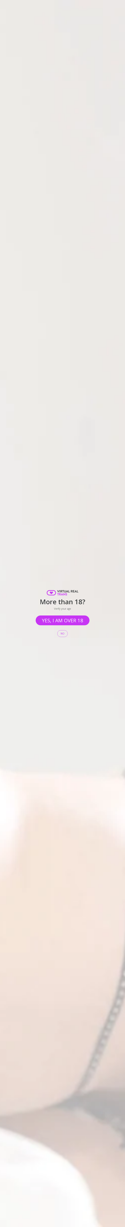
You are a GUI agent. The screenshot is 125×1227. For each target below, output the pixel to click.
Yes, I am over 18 (62, 620)
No (62, 633)
